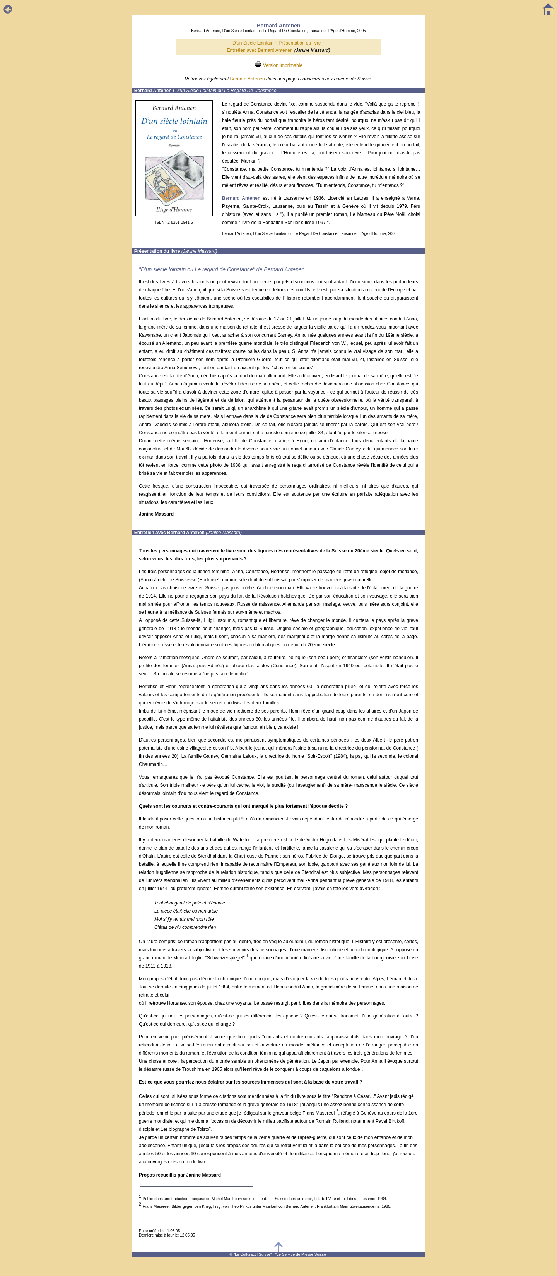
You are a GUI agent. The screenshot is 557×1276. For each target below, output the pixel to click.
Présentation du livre (299, 43)
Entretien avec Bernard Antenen (260, 50)
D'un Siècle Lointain (252, 43)
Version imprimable (282, 65)
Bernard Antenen (247, 79)
